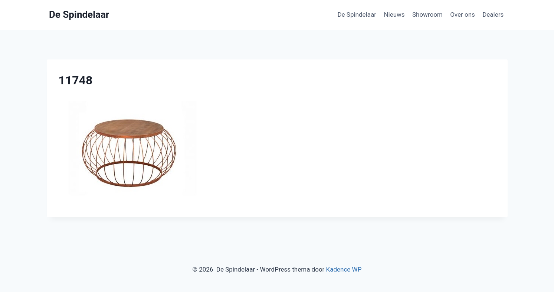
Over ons (462, 14)
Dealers (493, 14)
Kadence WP (344, 269)
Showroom (427, 14)
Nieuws (394, 14)
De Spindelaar (356, 14)
